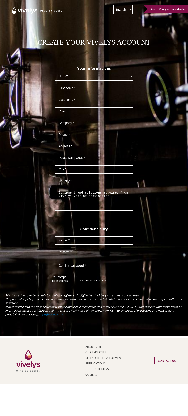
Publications (95, 367)
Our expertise (95, 356)
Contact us (167, 364)
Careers (91, 378)
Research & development (104, 361)
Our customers (97, 372)
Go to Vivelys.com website (168, 9)
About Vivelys (95, 350)
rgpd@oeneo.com (51, 318)
